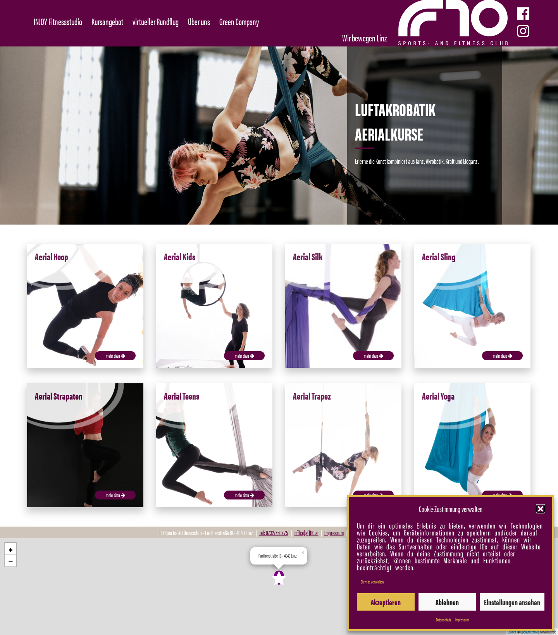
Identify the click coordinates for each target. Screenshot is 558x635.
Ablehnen (447, 602)
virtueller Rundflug (156, 21)
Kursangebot (107, 21)
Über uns (199, 21)
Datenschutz (443, 619)
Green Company (239, 21)
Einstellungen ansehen (512, 602)
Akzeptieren (386, 602)
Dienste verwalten (372, 581)
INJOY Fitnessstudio (58, 21)
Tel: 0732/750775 (273, 532)
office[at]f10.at (306, 532)
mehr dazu (115, 355)
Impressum (462, 619)
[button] (540, 509)
